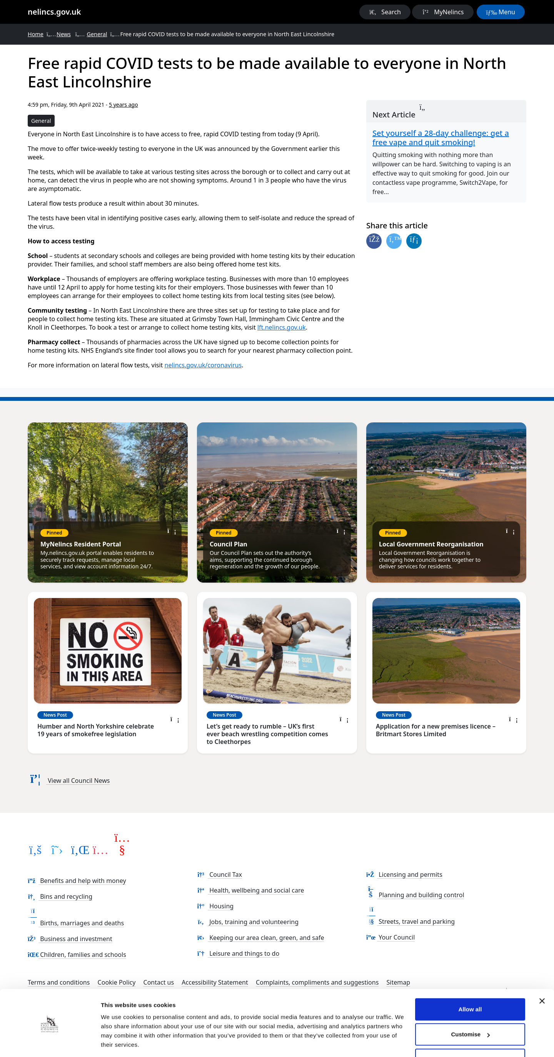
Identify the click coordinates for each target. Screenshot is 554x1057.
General (41, 120)
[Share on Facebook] (374, 241)
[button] (384, 12)
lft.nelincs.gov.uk (281, 327)
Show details (119, 1042)
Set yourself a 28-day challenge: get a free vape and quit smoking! (440, 138)
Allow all (470, 985)
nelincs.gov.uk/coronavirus (203, 365)
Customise (470, 1010)
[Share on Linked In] (414, 241)
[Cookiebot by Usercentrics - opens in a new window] (49, 1042)
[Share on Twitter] (394, 241)
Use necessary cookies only (470, 1035)
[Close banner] (542, 977)
